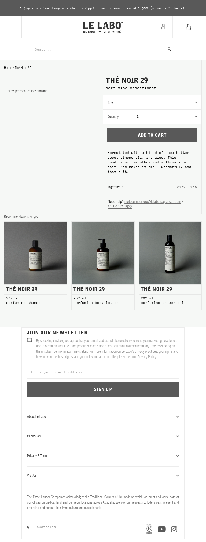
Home (8, 68)
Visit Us (103, 475)
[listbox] (169, 102)
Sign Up (103, 389)
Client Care (103, 436)
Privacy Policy (147, 357)
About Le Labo (103, 416)
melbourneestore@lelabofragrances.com (152, 201)
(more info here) (167, 8)
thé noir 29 (23, 68)
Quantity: (113, 117)
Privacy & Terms (103, 456)
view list (187, 187)
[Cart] (189, 27)
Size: (111, 102)
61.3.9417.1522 (120, 207)
